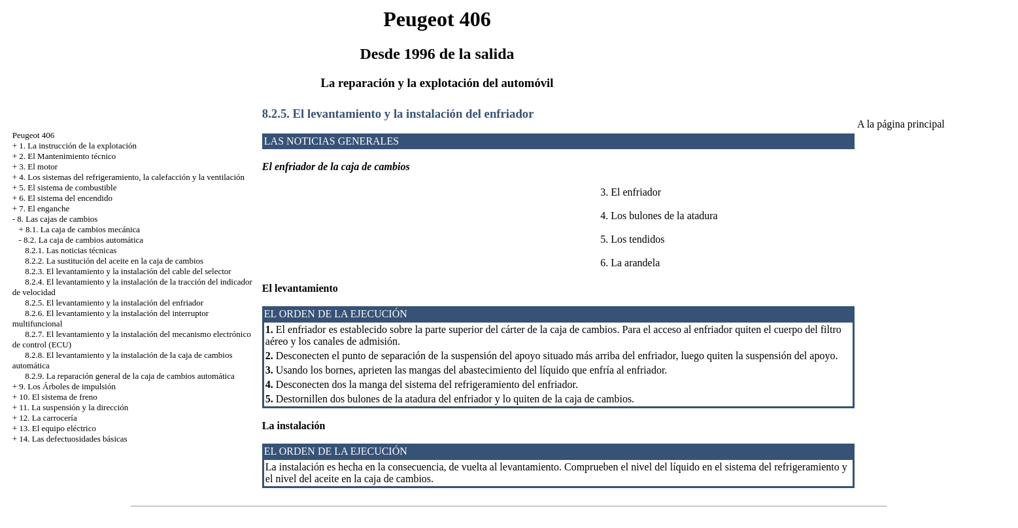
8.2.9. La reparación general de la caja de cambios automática (130, 376)
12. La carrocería (47, 418)
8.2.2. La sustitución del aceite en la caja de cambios (114, 261)
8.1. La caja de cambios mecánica (82, 229)
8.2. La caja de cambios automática (83, 240)
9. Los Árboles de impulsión (67, 386)
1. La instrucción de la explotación (78, 145)
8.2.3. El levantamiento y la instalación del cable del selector (128, 271)
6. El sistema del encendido (65, 198)
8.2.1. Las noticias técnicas (70, 250)
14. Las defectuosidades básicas (73, 439)
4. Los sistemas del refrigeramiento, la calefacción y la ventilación (132, 177)
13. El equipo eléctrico (57, 428)
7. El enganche (44, 208)
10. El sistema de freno (58, 397)
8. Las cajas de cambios (57, 219)
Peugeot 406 (33, 135)
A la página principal (901, 124)
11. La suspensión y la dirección (73, 407)
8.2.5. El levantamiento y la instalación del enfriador (114, 303)
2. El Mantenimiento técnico (67, 156)
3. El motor (38, 166)
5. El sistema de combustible (67, 187)
